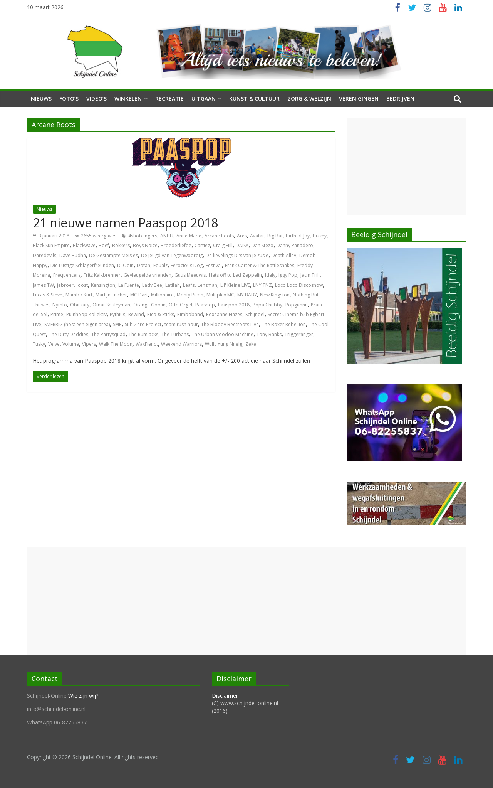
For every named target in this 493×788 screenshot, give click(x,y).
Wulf (210, 344)
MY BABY (247, 294)
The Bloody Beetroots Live (230, 324)
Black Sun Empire (51, 245)
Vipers (89, 344)
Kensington (103, 285)
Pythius (117, 314)
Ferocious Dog (187, 265)
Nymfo (59, 304)
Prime (56, 314)
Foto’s (69, 98)
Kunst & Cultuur (254, 98)
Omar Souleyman (111, 304)
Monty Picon (190, 294)
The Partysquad (108, 334)
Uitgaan (203, 98)
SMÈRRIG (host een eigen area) (77, 324)
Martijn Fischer (111, 294)
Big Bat (275, 235)
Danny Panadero (295, 245)
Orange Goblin (149, 304)
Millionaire (162, 294)
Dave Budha (72, 255)
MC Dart (139, 294)
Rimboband (190, 314)
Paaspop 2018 (234, 304)
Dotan (143, 265)
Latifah (172, 285)
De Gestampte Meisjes (113, 255)
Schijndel (255, 314)
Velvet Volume (63, 344)
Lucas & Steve (47, 294)
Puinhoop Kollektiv (86, 314)
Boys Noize (145, 245)
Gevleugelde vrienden (147, 275)
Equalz (160, 265)
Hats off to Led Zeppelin (235, 275)
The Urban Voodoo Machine (222, 334)
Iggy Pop (287, 275)
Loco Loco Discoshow (299, 285)
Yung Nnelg (230, 344)
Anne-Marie (188, 235)
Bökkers (121, 245)
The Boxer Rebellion (284, 324)
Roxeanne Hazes (224, 314)
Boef (104, 245)
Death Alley (284, 255)
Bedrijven (400, 98)
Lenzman (207, 285)
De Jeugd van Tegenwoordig (172, 255)
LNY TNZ (262, 285)
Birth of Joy (298, 235)
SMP (117, 324)
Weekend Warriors (181, 344)
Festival (214, 265)
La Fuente (128, 285)
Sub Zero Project (143, 324)
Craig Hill (223, 245)
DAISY (242, 245)
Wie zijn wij (82, 695)
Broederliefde (176, 245)
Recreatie (169, 98)
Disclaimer (225, 695)
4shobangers (142, 235)
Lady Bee (152, 285)
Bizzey (320, 235)
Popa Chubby (267, 304)
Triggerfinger (299, 334)
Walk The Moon (115, 344)
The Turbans (175, 334)
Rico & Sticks (160, 314)
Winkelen (128, 98)
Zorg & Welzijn (309, 98)
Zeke (250, 344)
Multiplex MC (220, 294)
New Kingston (275, 294)
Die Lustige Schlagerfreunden (82, 265)
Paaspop (205, 304)
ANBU (166, 235)
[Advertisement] (406, 166)
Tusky (39, 344)
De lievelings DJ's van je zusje (237, 255)
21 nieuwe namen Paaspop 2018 (125, 222)
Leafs (189, 285)
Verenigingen (359, 98)
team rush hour (181, 324)
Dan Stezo (262, 245)
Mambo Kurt (78, 294)
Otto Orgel (180, 304)
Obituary (79, 304)
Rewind (136, 314)
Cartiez (202, 245)
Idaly (270, 275)
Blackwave (84, 245)
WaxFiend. (147, 344)
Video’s (96, 98)
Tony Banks (269, 334)
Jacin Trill (310, 275)
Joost (82, 285)
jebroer (65, 285)
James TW (43, 285)
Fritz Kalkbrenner (102, 275)
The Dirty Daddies (68, 334)
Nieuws (41, 98)
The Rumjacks (143, 334)
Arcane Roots (219, 235)
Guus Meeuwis (190, 275)
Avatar (257, 235)
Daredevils (44, 255)
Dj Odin (125, 265)
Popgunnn (296, 304)
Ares (242, 235)
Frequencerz (66, 275)
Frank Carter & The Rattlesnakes (259, 265)
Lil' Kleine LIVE (235, 285)
